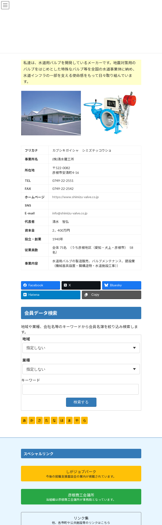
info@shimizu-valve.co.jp (69, 213)
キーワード (30, 380)
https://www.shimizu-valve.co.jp (75, 197)
